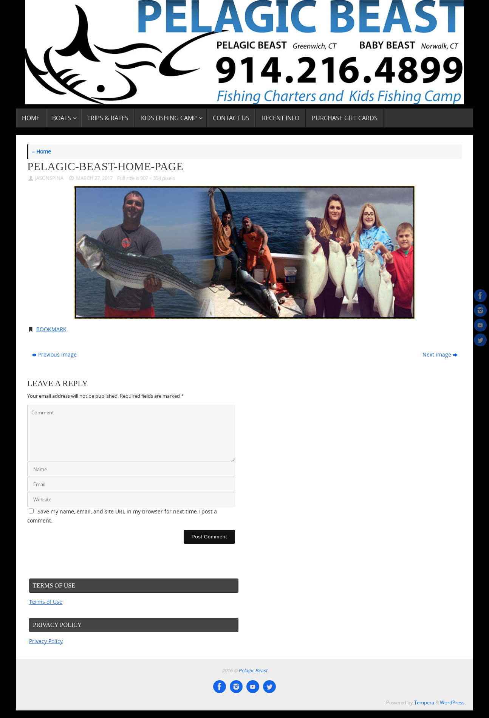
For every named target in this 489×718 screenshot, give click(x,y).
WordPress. (453, 702)
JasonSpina (49, 178)
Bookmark (51, 329)
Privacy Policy (46, 641)
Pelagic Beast (252, 670)
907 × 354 (150, 178)
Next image (440, 354)
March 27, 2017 (94, 178)
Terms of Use (45, 601)
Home (41, 151)
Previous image (54, 354)
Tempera (424, 702)
